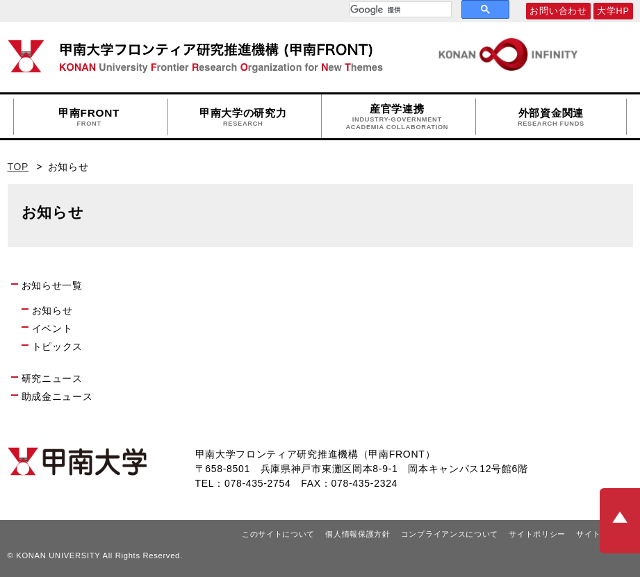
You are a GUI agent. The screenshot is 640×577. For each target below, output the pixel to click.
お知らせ (52, 310)
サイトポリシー (537, 534)
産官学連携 (397, 117)
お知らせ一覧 (52, 285)
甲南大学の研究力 (243, 117)
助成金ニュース (57, 396)
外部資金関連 (551, 117)
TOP (18, 166)
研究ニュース (52, 378)
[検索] (399, 9)
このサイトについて (278, 534)
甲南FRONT (89, 117)
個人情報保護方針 (358, 534)
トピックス (57, 346)
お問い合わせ (558, 11)
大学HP (613, 11)
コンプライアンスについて (449, 534)
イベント (52, 328)
